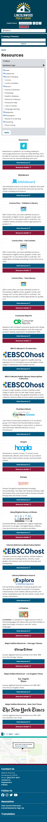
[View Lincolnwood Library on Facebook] (3, 796)
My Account (24, 27)
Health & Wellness (12, 96)
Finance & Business (12, 90)
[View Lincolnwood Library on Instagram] (7, 796)
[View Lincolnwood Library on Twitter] (11, 796)
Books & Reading (11, 77)
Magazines (9, 112)
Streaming (9, 122)
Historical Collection (12, 99)
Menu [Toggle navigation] (7, 30)
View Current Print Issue (11, 806)
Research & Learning (13, 119)
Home (3, 50)
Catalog (6, 36)
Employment (6, 782)
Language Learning (12, 109)
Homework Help (11, 103)
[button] (12, 23)
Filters (6, 61)
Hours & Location (25, 23)
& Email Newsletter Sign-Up (12, 808)
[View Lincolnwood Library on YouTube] (16, 796)
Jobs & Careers (11, 106)
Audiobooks (9, 73)
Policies (4, 785)
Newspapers (10, 115)
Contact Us (5, 780)
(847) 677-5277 (13, 778)
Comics (8, 80)
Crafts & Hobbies (11, 83)
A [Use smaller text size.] (34, 23)
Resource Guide (22, 167)
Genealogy (9, 93)
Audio (7, 70)
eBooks (8, 86)
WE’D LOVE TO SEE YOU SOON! (23, 745)
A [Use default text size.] (40, 23)
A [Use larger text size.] (37, 23)
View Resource (22, 163)
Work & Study (10, 125)
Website (15, 36)
